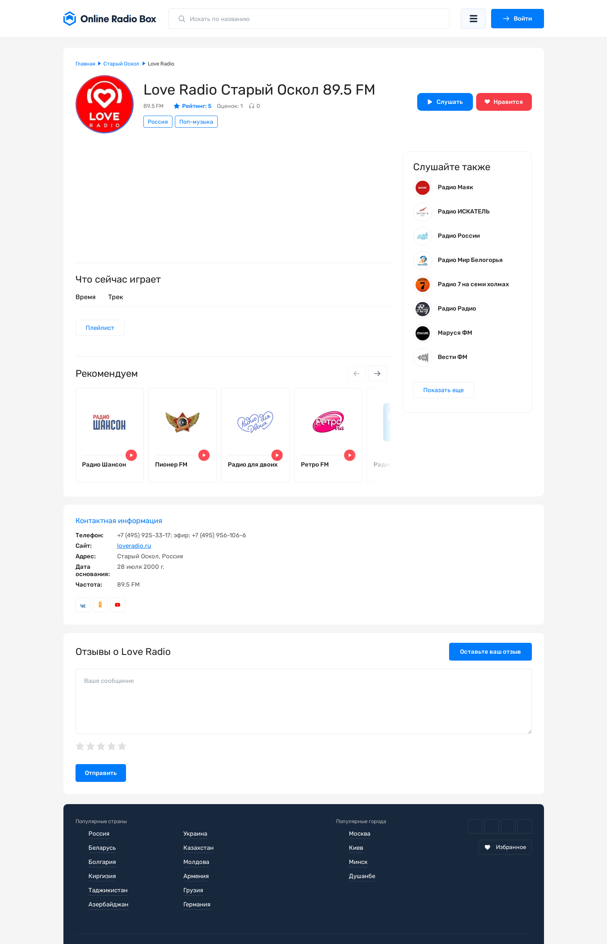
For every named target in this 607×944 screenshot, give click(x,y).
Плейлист (100, 328)
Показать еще (444, 390)
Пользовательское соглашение (121, 919)
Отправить (101, 773)
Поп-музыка (196, 121)
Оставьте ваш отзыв (490, 651)
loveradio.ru (134, 545)
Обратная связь (319, 919)
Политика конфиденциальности (232, 919)
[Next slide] (377, 373)
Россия (158, 121)
